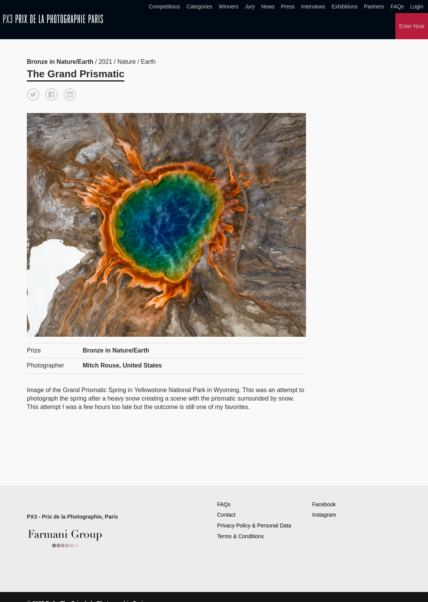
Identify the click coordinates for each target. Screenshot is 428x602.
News (268, 6)
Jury (250, 6)
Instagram (324, 515)
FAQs (397, 6)
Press (288, 6)
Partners (374, 6)
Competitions (164, 6)
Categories (200, 6)
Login (416, 6)
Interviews (313, 6)
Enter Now (411, 26)
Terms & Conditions (240, 536)
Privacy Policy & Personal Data (254, 525)
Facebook (323, 504)
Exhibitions (345, 6)
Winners (228, 6)
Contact (226, 515)
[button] (33, 94)
